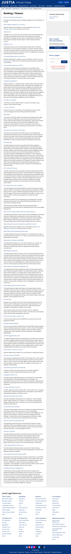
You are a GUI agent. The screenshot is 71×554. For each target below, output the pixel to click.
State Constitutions (24, 520)
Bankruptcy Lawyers (7, 498)
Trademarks (39, 531)
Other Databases (41, 518)
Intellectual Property (41, 505)
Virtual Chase (8, 8)
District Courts (6, 531)
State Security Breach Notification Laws (14, 420)
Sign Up (66, 2)
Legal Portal (21, 552)
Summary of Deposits (9, 431)
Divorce (21, 503)
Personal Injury (23, 512)
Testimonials (55, 537)
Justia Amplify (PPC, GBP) (58, 532)
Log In (60, 2)
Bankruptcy (22, 498)
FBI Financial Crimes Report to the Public (14, 130)
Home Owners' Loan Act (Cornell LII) (13, 349)
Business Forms (40, 525)
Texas (20, 534)
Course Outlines (56, 505)
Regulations (5, 525)
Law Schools (33, 6)
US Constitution (6, 520)
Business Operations (41, 501)
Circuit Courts (5, 529)
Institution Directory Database (12, 355)
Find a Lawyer (5, 6)
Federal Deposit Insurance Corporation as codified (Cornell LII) (20, 224)
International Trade (41, 507)
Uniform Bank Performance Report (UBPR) (15, 454)
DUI (20, 505)
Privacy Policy (47, 552)
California (21, 527)
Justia (2, 8)
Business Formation (41, 498)
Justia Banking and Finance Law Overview (14, 367)
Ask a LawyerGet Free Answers (56, 40)
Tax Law (38, 512)
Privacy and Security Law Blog (11, 406)
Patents (38, 529)
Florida (20, 529)
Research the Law (23, 6)
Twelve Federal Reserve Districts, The (13, 445)
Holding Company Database (11, 323)
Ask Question (58, 47)
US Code (4, 522)
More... (4, 514)
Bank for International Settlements (13, 17)
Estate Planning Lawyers (8, 507)
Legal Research (15, 8)
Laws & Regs (41, 6)
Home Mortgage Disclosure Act (12, 335)
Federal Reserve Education (10, 251)
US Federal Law (7, 518)
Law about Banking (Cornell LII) (12, 387)
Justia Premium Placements (59, 526)
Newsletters (49, 6)
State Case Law (23, 525)
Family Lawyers (6, 510)
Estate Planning (23, 507)
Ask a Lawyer (14, 6)
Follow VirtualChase (53, 17)
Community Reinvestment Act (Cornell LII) (14, 56)
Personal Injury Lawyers (8, 512)
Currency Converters (9, 107)
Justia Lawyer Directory (58, 524)
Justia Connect (13, 552)
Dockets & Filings (6, 534)
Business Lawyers (7, 501)
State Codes (22, 522)
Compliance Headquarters (10, 81)
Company (27, 552)
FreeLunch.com (8, 299)
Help (32, 552)
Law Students (56, 496)
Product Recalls (40, 527)
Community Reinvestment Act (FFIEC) (13, 65)
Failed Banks (7, 114)
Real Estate (38, 510)
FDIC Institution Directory (10, 168)
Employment (39, 503)
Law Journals (55, 507)
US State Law (23, 518)
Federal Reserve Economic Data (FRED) (14, 240)
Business (38, 496)
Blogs (53, 510)
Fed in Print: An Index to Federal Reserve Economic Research (19, 211)
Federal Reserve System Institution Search (15, 285)
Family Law (22, 510)
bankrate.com (7, 32)
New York (21, 531)
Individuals (22, 496)
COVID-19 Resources (41, 520)
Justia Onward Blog (57, 535)
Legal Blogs (39, 522)
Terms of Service (38, 552)
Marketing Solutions (59, 6)
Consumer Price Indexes (10, 100)
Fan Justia (51, 18)
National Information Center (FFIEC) (13, 396)
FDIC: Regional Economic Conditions (13, 185)
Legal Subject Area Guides (26, 8)
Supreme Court (6, 527)
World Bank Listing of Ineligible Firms (13, 468)
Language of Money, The (10, 375)
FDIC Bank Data (8, 142)
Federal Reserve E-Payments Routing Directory (16, 266)
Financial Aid (55, 503)
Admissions (55, 501)
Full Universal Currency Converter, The (14, 316)
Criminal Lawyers (6, 503)
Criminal (21, 501)
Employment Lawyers (7, 505)
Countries (38, 534)
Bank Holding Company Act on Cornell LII (14, 24)
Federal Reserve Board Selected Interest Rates (16, 231)
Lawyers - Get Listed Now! (58, 66)
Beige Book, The (8, 44)
